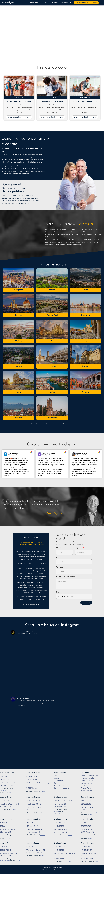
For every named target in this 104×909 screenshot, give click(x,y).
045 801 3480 (86, 847)
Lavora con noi (86, 783)
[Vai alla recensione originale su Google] (31, 453)
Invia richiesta (86, 602)
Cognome (79, 548)
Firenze (18, 315)
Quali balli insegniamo (89, 776)
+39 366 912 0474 (32, 826)
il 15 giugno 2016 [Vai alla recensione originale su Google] (46, 455)
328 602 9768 (86, 801)
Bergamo (18, 290)
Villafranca (52, 418)
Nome (58, 548)
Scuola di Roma (32, 843)
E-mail (59, 557)
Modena (85, 341)
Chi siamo (54, 3)
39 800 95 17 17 (59, 823)
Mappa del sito (86, 790)
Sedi (46, 3)
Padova (52, 366)
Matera (18, 341)
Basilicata (99, 813)
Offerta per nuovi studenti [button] (86, 2)
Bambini (57, 783)
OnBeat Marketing (59, 869)
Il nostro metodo (87, 778)
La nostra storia (87, 781)
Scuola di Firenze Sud (62, 797)
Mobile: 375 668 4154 (34, 804)
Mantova (85, 315)
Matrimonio (85, 98)
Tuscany (56, 811)
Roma (18, 392)
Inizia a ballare (35, 3)
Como (85, 290)
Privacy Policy (86, 788)
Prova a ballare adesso (17, 43)
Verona (85, 392)
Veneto (83, 837)
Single (19, 98)
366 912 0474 (31, 823)
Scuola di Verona (87, 843)
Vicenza (18, 418)
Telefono (60, 567)
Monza (18, 366)
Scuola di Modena (33, 819)
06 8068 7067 (31, 847)
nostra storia (48, 424)
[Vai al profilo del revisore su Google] (6, 454)
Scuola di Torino (60, 843)
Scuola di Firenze (33, 797)
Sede (58, 592)
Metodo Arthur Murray (65, 424)
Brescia (52, 290)
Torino (52, 392)
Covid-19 (84, 785)
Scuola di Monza (60, 819)
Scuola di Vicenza (33, 773)
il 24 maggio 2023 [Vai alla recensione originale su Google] (12, 455)
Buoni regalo (66, 3)
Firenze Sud (52, 315)
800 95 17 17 (85, 823)
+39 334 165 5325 (87, 850)
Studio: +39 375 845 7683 (63, 801)
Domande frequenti (61, 788)
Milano (52, 341)
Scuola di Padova (87, 819)
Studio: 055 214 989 (33, 801)
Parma (85, 366)
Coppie (52, 98)
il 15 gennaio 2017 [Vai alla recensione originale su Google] (81, 455)
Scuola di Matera (87, 797)
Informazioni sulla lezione (19, 117)
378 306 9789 (59, 826)
